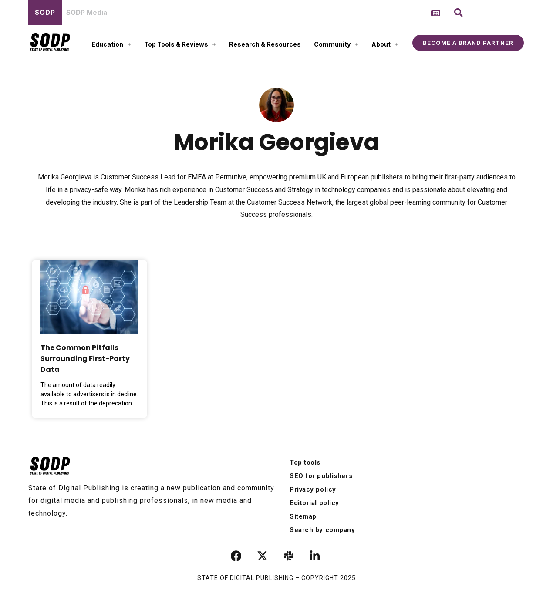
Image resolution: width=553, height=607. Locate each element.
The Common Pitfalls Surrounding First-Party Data (85, 358)
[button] (458, 12)
